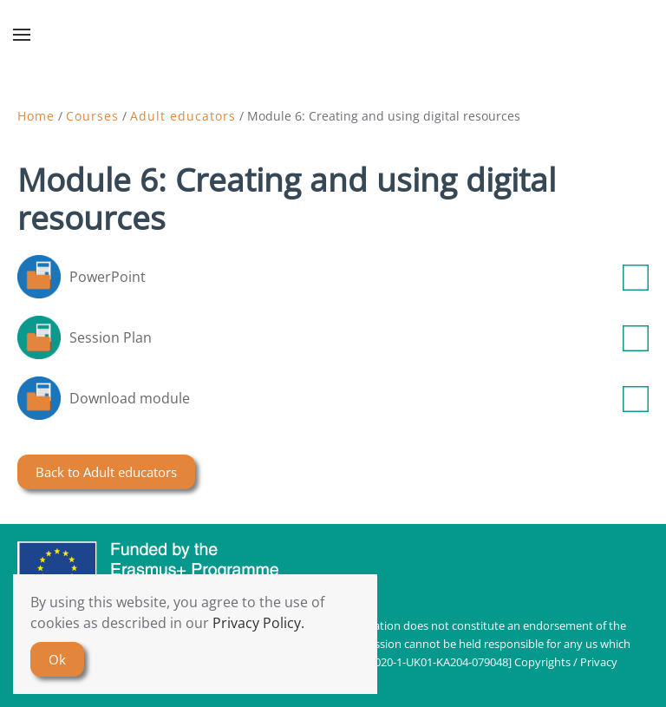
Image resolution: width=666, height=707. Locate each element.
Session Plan (359, 337)
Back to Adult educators (106, 472)
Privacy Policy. (258, 622)
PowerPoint (359, 276)
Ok (57, 659)
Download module (359, 398)
